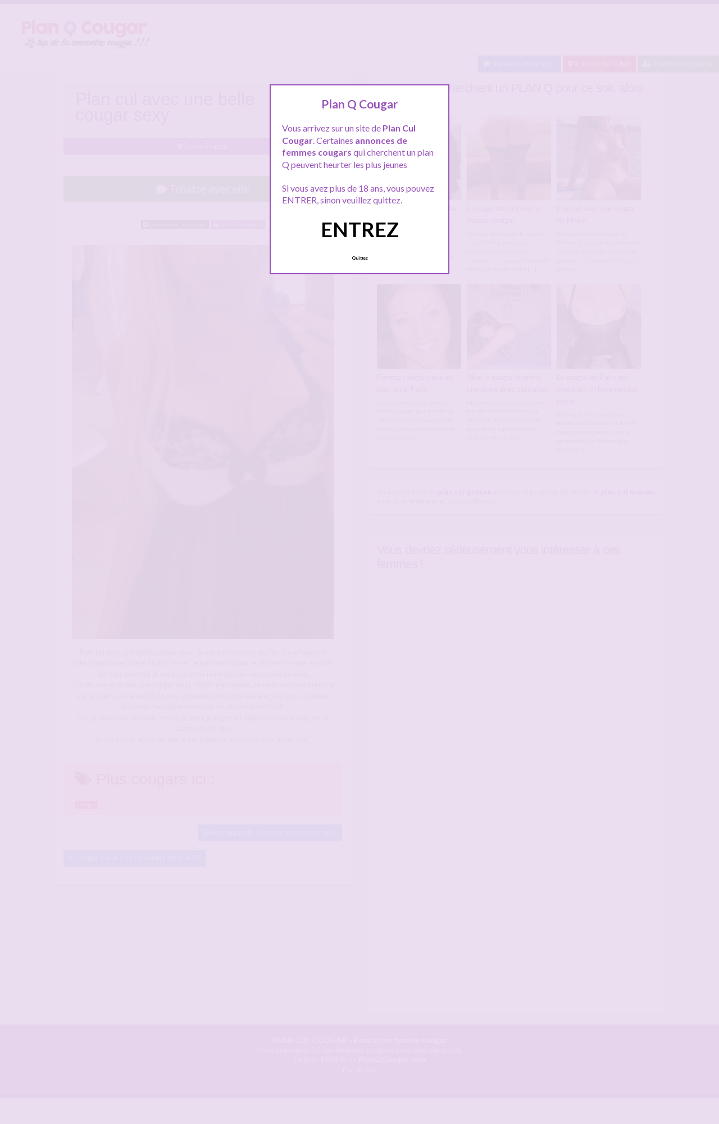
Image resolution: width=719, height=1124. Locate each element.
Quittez (360, 258)
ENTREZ (360, 229)
